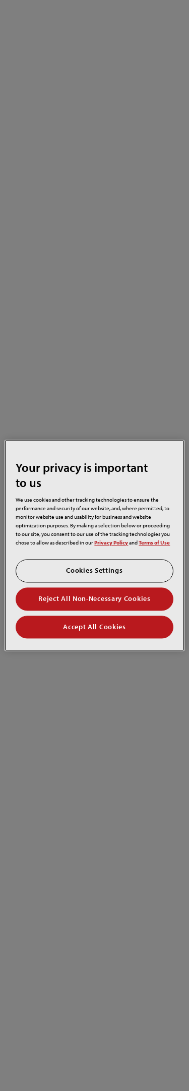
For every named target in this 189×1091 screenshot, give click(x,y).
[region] (94, 545)
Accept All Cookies (94, 626)
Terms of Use (154, 543)
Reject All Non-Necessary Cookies (94, 598)
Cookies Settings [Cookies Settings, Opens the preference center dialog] (94, 570)
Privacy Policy (111, 543)
